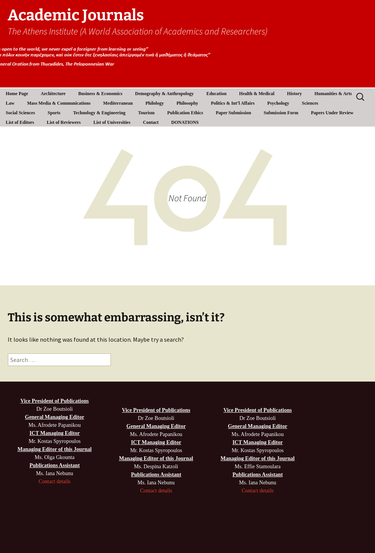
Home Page (17, 93)
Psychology (278, 103)
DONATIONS (185, 122)
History (294, 93)
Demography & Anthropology (164, 93)
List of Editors (20, 122)
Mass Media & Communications (59, 103)
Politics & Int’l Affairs (232, 103)
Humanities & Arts (333, 93)
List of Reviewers (64, 122)
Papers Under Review (332, 112)
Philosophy (187, 103)
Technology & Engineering (99, 112)
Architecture (53, 93)
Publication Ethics (185, 112)
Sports (53, 112)
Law (10, 103)
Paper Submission (233, 112)
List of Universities (112, 122)
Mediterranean (118, 103)
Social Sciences (20, 112)
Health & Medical (256, 93)
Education (216, 93)
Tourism (146, 112)
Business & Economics (100, 93)
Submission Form (281, 112)
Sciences (310, 103)
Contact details (55, 481)
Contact (151, 122)
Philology (155, 103)
